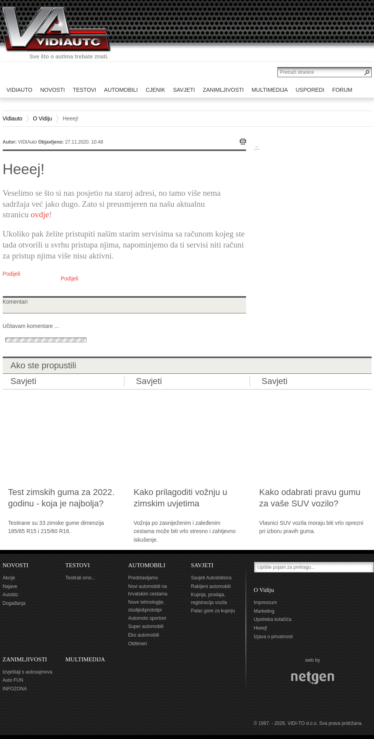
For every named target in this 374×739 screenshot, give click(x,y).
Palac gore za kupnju (213, 610)
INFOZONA (15, 689)
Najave (10, 586)
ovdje (40, 214)
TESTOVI (78, 565)
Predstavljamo (143, 578)
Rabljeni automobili (211, 586)
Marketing (264, 611)
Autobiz (10, 594)
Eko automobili (143, 635)
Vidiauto (12, 118)
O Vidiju (42, 118)
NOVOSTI (16, 565)
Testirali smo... (81, 578)
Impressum (265, 602)
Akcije (9, 578)
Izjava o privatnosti (273, 636)
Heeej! (261, 628)
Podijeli (11, 274)
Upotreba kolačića (273, 619)
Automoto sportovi (147, 618)
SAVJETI (202, 565)
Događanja (14, 603)
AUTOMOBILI (147, 565)
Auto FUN (13, 680)
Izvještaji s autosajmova (28, 672)
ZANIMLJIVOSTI (25, 659)
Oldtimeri (137, 643)
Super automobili (146, 626)
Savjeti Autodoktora (211, 578)
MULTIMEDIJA (85, 659)
